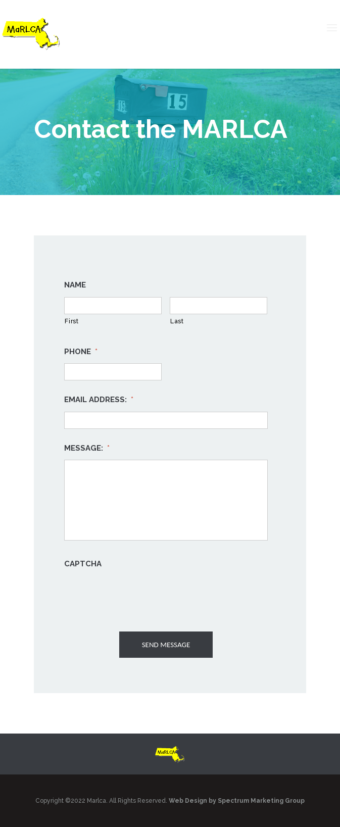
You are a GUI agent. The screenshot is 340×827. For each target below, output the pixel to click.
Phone (81, 351)
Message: (87, 448)
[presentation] (141, 595)
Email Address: (98, 399)
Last (177, 321)
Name (75, 284)
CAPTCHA (83, 563)
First (71, 321)
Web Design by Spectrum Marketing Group (237, 800)
